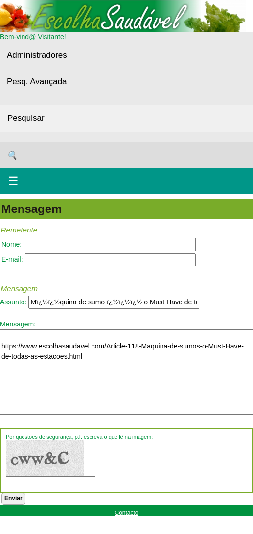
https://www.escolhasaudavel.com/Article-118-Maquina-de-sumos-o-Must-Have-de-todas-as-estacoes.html (126, 372)
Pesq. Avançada (37, 81)
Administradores (37, 55)
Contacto (126, 513)
